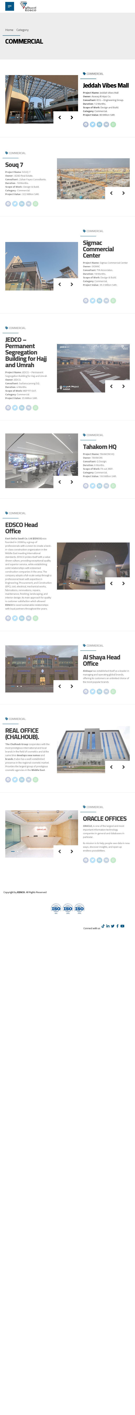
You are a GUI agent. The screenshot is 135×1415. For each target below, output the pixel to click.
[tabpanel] (41, 99)
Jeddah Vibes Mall (106, 85)
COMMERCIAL (95, 74)
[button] (59, 117)
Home (9, 29)
